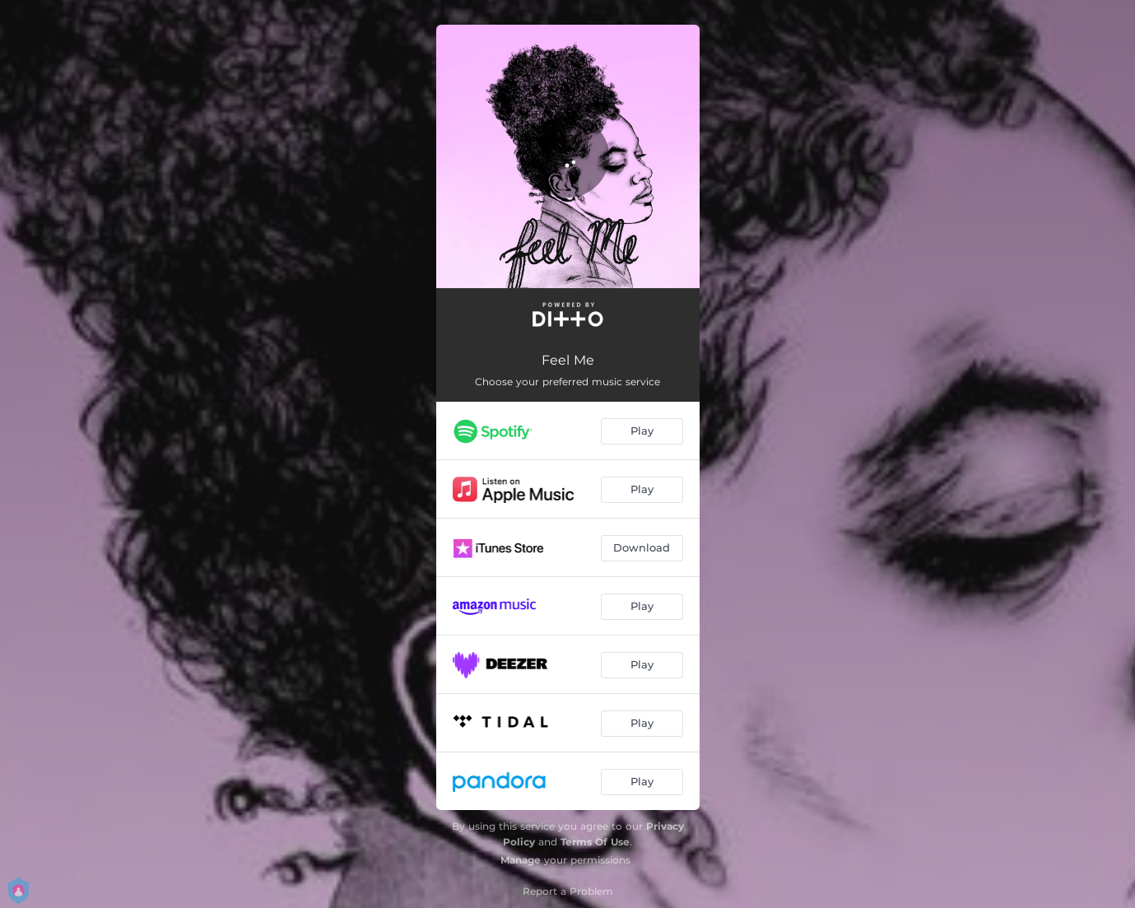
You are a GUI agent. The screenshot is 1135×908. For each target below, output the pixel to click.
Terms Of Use (595, 842)
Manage (520, 860)
